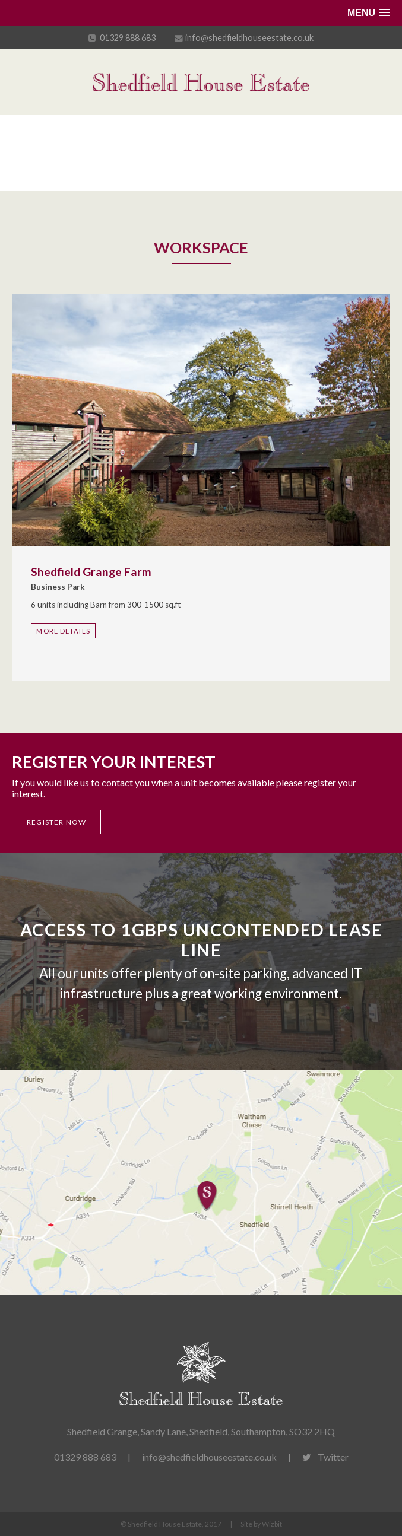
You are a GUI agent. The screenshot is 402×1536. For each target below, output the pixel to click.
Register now (56, 822)
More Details (63, 631)
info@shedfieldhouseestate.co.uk (249, 38)
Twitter (325, 1456)
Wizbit (272, 1523)
